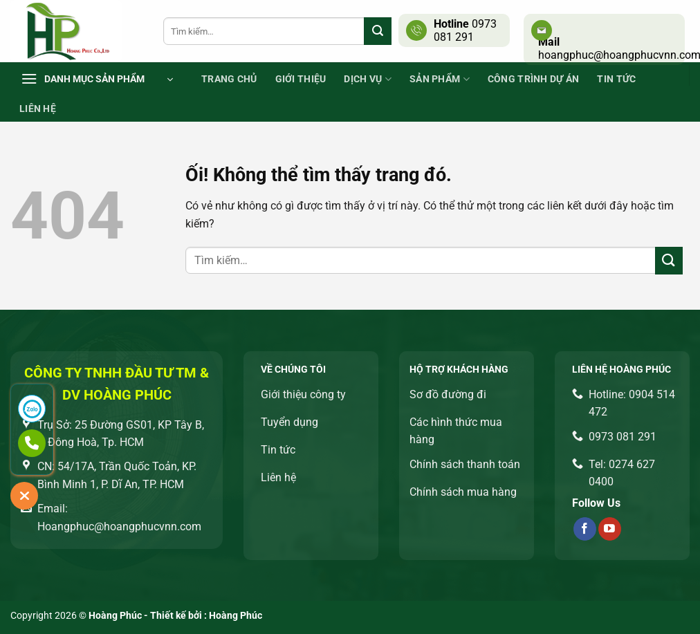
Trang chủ (229, 79)
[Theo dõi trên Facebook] (584, 529)
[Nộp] (378, 31)
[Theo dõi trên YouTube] (609, 529)
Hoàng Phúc (235, 616)
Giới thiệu (300, 79)
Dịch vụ (368, 79)
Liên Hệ (37, 109)
